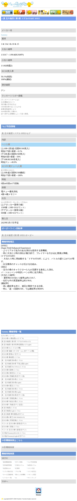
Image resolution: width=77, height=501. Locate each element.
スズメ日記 (31, 468)
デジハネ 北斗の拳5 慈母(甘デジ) (14, 430)
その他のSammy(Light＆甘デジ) (13, 436)
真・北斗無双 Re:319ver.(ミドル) (14, 367)
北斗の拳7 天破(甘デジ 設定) (12, 405)
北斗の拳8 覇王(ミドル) (10, 386)
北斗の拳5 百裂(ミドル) (10, 427)
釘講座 (17, 468)
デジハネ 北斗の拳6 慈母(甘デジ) (14, 423)
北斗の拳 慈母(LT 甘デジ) (11, 354)
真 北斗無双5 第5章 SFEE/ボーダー (18, 235)
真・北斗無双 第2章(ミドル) (12, 389)
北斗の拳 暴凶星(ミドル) (11, 357)
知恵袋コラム (32, 465)
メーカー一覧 (7, 477)
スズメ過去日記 (8, 471)
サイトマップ (32, 477)
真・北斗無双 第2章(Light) (11, 392)
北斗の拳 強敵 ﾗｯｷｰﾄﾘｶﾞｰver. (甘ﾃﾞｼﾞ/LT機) (18, 351)
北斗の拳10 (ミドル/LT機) (11, 348)
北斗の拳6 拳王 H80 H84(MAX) (13, 417)
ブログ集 (18, 471)
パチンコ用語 (32, 474)
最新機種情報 (7, 462)
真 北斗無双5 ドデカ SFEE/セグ (16, 133)
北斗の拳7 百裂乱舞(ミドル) (12, 398)
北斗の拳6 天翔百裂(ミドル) (12, 420)
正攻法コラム (19, 465)
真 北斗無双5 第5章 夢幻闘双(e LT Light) (16, 345)
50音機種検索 (8, 447)
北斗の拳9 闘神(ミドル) (10, 370)
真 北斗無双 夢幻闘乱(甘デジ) (13, 414)
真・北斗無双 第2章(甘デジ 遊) (13, 395)
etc (16, 477)
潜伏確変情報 (7, 465)
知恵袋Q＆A (7, 468)
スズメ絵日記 (32, 471)
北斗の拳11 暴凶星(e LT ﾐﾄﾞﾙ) (13, 338)
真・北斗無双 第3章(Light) (11, 383)
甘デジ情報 (18, 462)
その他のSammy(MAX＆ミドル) (13, 433)
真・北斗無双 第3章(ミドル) (12, 379)
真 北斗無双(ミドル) (9, 408)
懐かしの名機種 (20, 474)
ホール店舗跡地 (8, 474)
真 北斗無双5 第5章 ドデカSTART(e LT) (16, 341)
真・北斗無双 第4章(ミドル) (12, 360)
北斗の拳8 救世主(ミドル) (11, 373)
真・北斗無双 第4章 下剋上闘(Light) (15, 364)
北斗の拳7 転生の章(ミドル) (12, 401)
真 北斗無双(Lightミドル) (11, 411)
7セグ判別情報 (32, 462)
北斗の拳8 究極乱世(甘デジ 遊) (13, 376)
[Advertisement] (22, 24)
